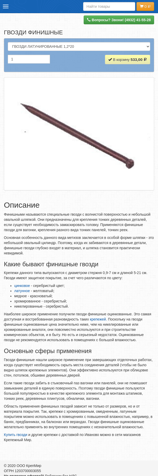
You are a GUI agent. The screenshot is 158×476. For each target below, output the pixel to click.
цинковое (22, 286)
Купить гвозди (15, 435)
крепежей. (99, 319)
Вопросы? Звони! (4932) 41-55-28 (119, 20)
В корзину (127, 59)
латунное (22, 291)
